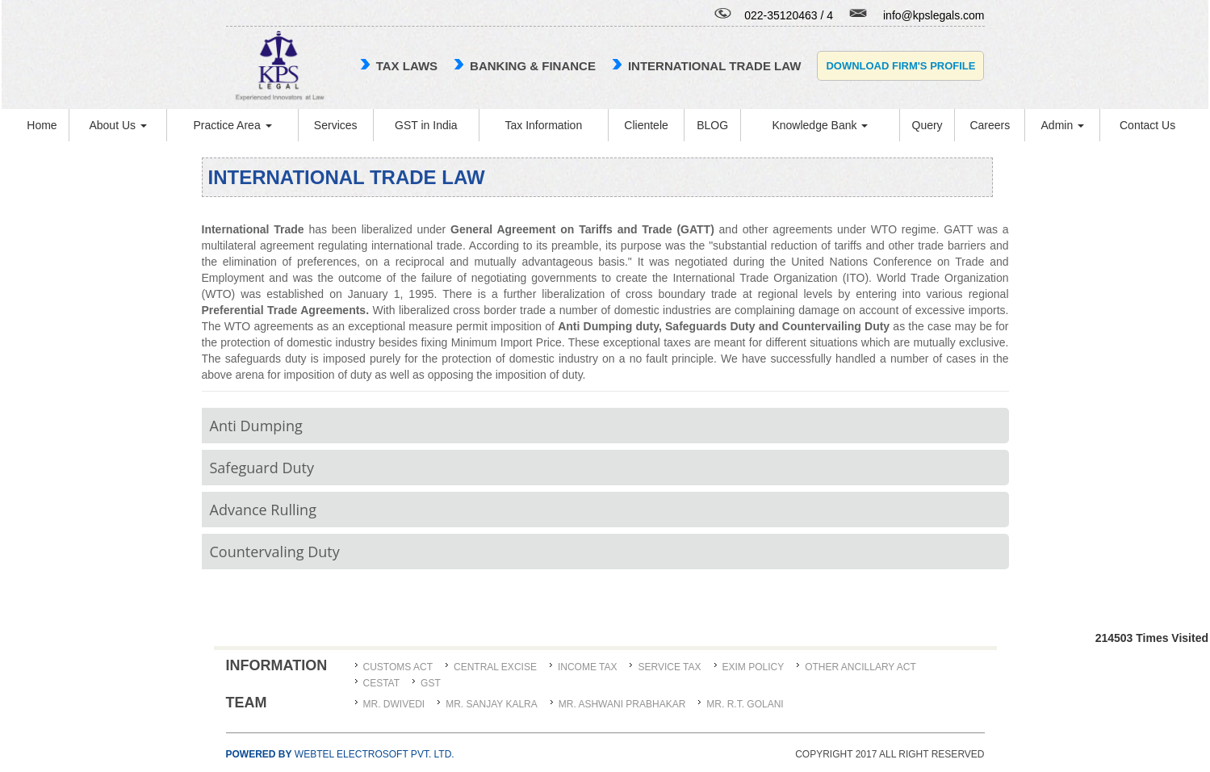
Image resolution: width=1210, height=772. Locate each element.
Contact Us (1147, 125)
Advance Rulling (263, 509)
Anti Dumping (256, 425)
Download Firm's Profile (900, 66)
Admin (1063, 125)
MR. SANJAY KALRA (492, 704)
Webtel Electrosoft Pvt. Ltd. (340, 754)
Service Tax (669, 667)
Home (42, 125)
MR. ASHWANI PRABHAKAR (622, 704)
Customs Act (398, 667)
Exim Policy (753, 667)
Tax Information (543, 125)
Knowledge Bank (820, 125)
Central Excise (495, 667)
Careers (989, 125)
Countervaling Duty (275, 551)
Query (927, 125)
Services (336, 125)
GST (431, 683)
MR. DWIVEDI (394, 704)
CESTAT (381, 683)
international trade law (714, 66)
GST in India (426, 125)
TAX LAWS (407, 66)
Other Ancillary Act (860, 667)
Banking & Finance (533, 66)
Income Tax (588, 667)
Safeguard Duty (262, 467)
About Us (117, 125)
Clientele (646, 125)
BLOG (712, 125)
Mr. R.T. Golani (744, 704)
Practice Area (232, 125)
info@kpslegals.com (934, 15)
